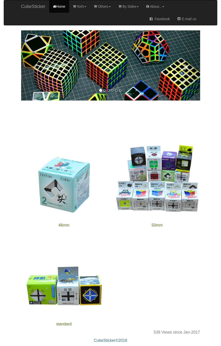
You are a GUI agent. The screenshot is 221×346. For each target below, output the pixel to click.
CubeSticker (33, 6)
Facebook (160, 19)
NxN (79, 6)
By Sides (128, 6)
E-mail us (186, 19)
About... (155, 6)
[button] (34, 65)
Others (102, 6)
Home (59, 6)
